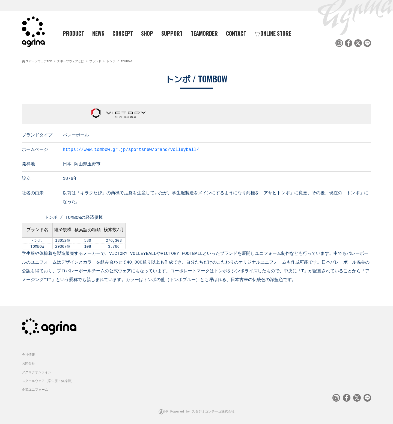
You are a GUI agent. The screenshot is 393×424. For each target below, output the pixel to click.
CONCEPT (122, 33)
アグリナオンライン (36, 370)
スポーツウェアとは (70, 60)
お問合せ (28, 361)
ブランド (95, 60)
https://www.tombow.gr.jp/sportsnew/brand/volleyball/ (131, 148)
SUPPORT (172, 33)
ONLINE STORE (272, 33)
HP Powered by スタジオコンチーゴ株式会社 (199, 409)
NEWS (98, 33)
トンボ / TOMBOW (119, 60)
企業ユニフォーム (35, 388)
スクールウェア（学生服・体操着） (48, 379)
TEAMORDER (204, 33)
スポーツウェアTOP (39, 60)
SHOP (147, 33)
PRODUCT (71, 33)
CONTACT (236, 33)
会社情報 (28, 353)
